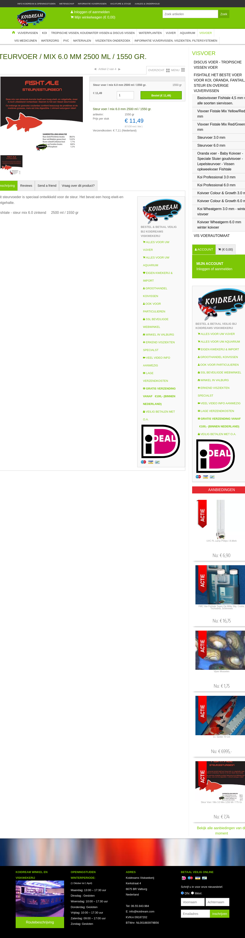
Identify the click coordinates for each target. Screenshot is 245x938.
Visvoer (205, 33)
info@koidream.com (141, 911)
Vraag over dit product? (78, 185)
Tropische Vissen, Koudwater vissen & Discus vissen (93, 33)
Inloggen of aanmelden (92, 12)
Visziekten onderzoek (112, 40)
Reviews (26, 185)
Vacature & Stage (120, 3)
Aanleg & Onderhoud (147, 3)
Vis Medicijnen (25, 40)
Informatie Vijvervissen (92, 3)
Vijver (171, 33)
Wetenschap (66, 3)
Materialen (82, 40)
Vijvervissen (28, 33)
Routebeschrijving (40, 922)
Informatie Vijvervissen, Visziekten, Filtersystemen (176, 40)
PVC (66, 40)
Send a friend (47, 185)
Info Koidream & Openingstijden (36, 3)
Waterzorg (50, 40)
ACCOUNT (205, 249)
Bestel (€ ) (161, 95)
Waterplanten (150, 33)
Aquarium (187, 33)
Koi (44, 33)
